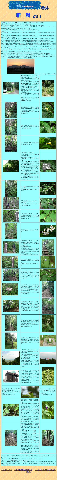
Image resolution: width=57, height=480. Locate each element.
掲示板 (28, 472)
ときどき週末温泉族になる (23, 470)
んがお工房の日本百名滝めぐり (45, 470)
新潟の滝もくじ (6, 470)
